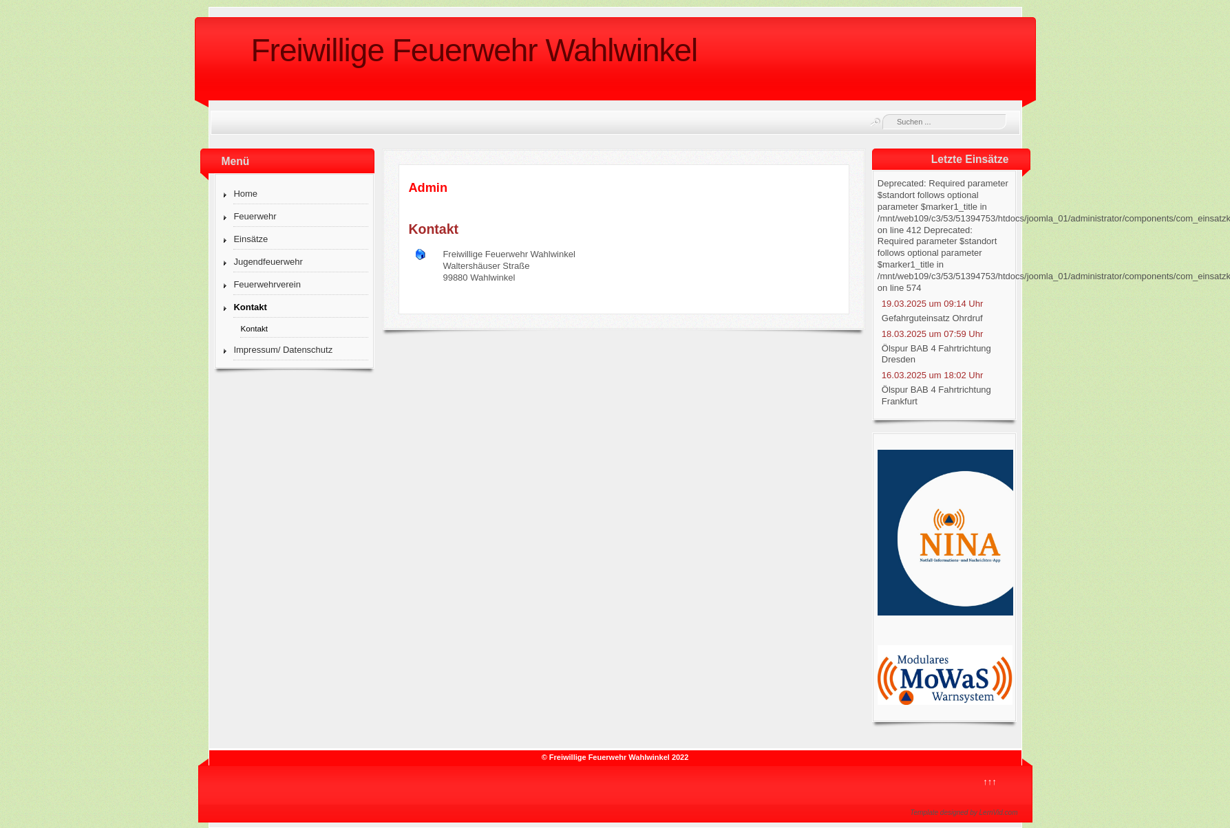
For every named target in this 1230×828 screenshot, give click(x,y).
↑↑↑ (990, 781)
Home (245, 193)
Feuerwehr (254, 216)
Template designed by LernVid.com (963, 812)
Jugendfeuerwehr (267, 262)
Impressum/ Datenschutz (282, 350)
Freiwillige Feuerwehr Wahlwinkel (474, 50)
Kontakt (249, 307)
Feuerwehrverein (267, 284)
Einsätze (250, 239)
